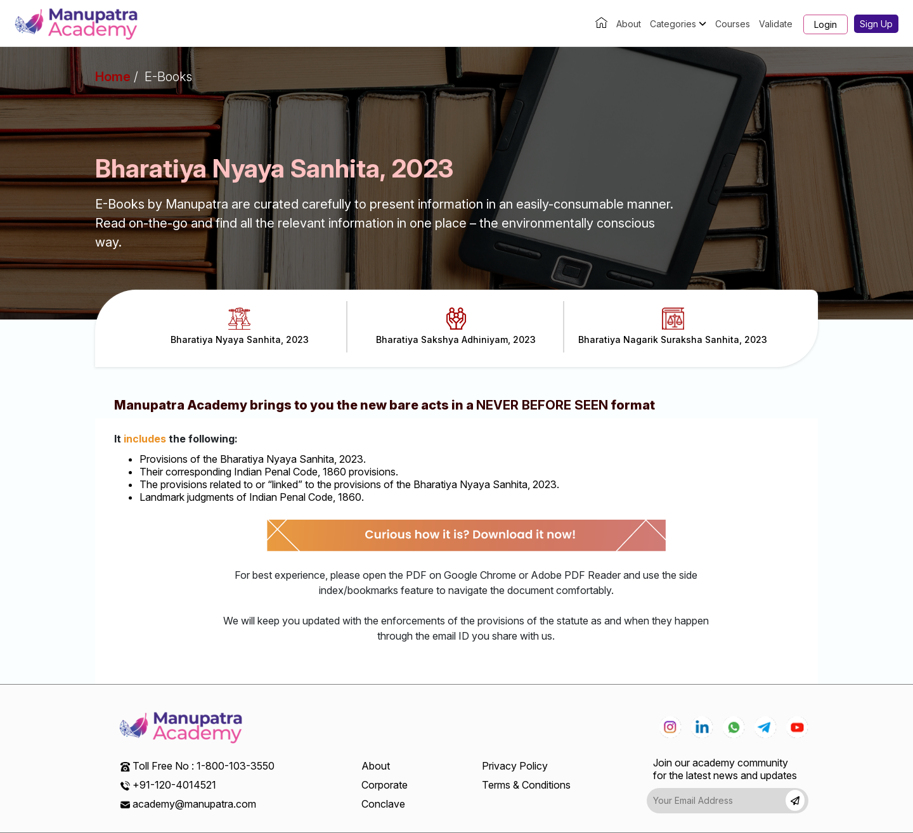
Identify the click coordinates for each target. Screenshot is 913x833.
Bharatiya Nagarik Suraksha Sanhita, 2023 (672, 326)
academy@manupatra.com (194, 803)
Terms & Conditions (526, 784)
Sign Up (876, 23)
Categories (678, 23)
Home (113, 76)
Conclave (383, 803)
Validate (776, 23)
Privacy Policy (515, 765)
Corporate (384, 784)
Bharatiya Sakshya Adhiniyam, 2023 (456, 326)
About (628, 23)
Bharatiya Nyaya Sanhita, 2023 (240, 326)
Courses (732, 23)
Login (825, 24)
